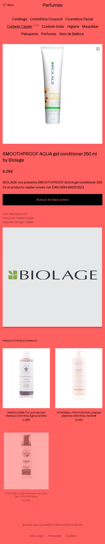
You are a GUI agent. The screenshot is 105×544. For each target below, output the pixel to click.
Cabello (29, 222)
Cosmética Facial (79, 19)
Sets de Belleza (71, 34)
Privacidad (54, 535)
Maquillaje (90, 26)
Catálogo (19, 19)
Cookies (71, 535)
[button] (98, 49)
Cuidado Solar (53, 26)
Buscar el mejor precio (52, 199)
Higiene (73, 26)
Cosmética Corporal (46, 19)
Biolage (19, 222)
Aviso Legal (36, 535)
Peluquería (29, 34)
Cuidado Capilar (19, 26)
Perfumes (48, 34)
